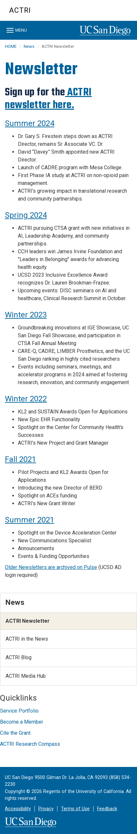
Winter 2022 (26, 398)
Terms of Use (75, 809)
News (29, 46)
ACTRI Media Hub (26, 676)
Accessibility (18, 809)
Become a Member (21, 722)
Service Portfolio (19, 711)
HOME (11, 46)
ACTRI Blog (18, 657)
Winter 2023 (26, 314)
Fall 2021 (20, 459)
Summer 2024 (29, 123)
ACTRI (20, 10)
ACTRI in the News (27, 639)
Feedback (107, 809)
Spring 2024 (26, 215)
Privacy (46, 809)
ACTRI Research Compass (30, 744)
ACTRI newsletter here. (48, 98)
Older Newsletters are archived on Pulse (51, 567)
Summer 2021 (29, 519)
